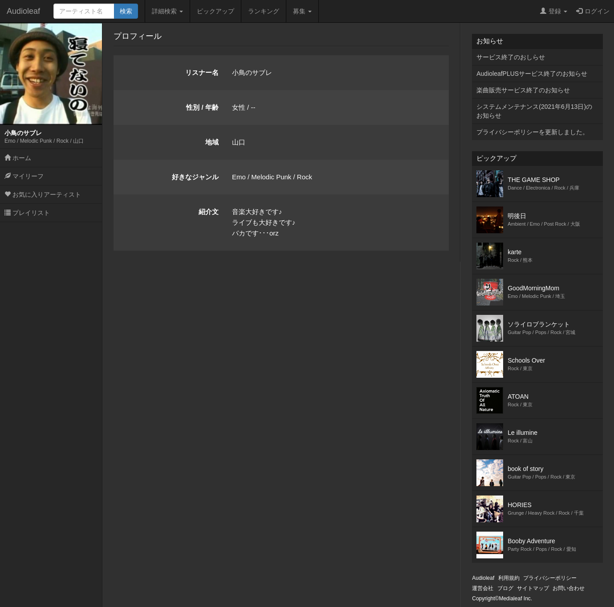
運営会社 (482, 588)
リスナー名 (202, 72)
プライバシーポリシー (550, 578)
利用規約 (509, 578)
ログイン (593, 11)
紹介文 (209, 211)
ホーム (17, 157)
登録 (553, 11)
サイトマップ (533, 588)
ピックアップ (215, 11)
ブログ (505, 588)
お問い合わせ (569, 588)
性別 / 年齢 (202, 107)
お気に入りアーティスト (42, 194)
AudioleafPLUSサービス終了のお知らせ (531, 73)
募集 (302, 11)
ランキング (263, 11)
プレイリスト (27, 212)
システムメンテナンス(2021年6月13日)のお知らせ (534, 111)
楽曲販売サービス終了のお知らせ (523, 90)
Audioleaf (23, 11)
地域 (212, 142)
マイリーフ (24, 176)
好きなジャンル (195, 177)
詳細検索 (167, 11)
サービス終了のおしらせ (510, 57)
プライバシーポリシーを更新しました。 (532, 132)
